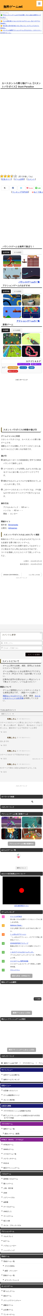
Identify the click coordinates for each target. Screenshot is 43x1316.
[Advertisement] (21, 56)
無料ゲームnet (13, 6)
